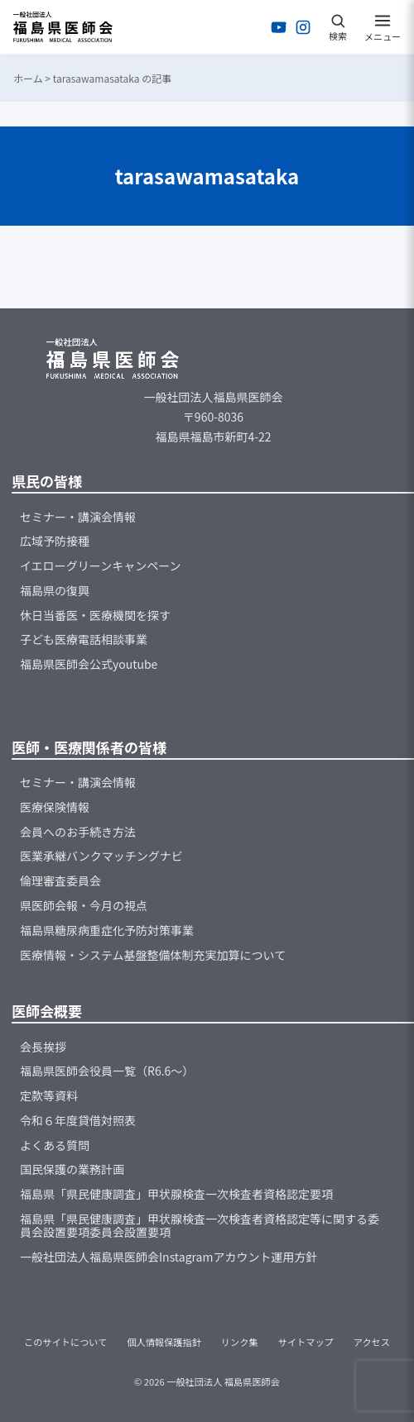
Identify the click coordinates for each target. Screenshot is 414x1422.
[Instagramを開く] (303, 27)
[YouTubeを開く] (279, 27)
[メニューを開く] (382, 27)
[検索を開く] (338, 27)
